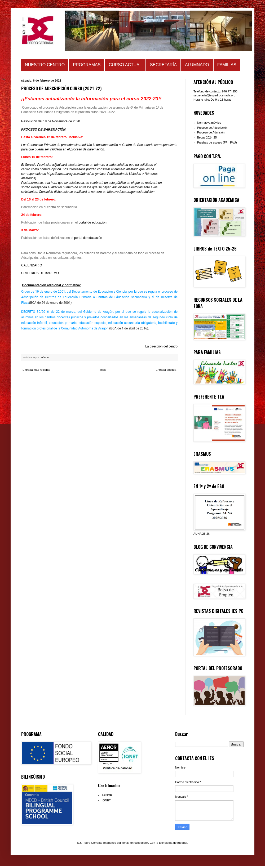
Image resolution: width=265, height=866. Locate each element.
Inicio (103, 369)
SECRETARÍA (163, 65)
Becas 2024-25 (207, 137)
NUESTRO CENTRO (45, 65)
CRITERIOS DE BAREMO (40, 273)
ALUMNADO (197, 65)
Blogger (182, 842)
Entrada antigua (166, 369)
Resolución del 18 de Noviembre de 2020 (50, 121)
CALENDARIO (31, 265)
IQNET (106, 800)
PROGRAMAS (86, 65)
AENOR (107, 795)
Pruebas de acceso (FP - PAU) (217, 142)
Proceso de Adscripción (212, 127)
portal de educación (92, 222)
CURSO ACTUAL (125, 65)
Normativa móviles (209, 122)
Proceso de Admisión (210, 132)
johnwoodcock (139, 842)
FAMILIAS (226, 65)
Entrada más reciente (36, 369)
